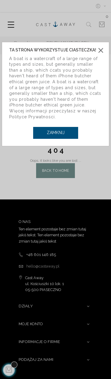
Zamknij (56, 132)
